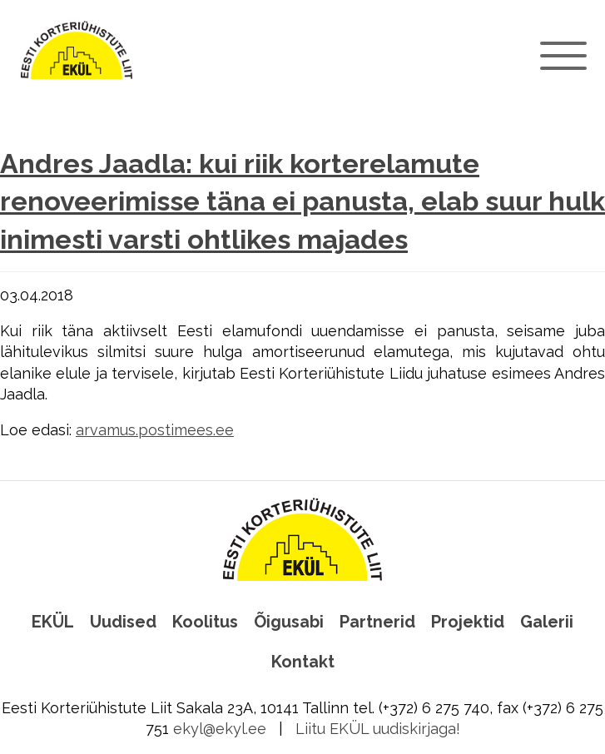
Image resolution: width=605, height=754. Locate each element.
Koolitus (205, 622)
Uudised (123, 622)
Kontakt (303, 662)
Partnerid (377, 622)
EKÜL (53, 622)
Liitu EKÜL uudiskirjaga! (377, 728)
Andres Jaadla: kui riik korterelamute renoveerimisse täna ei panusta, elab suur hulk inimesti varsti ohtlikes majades (302, 201)
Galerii (546, 622)
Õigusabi (289, 622)
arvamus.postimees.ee (155, 430)
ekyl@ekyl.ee (219, 728)
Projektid (467, 622)
